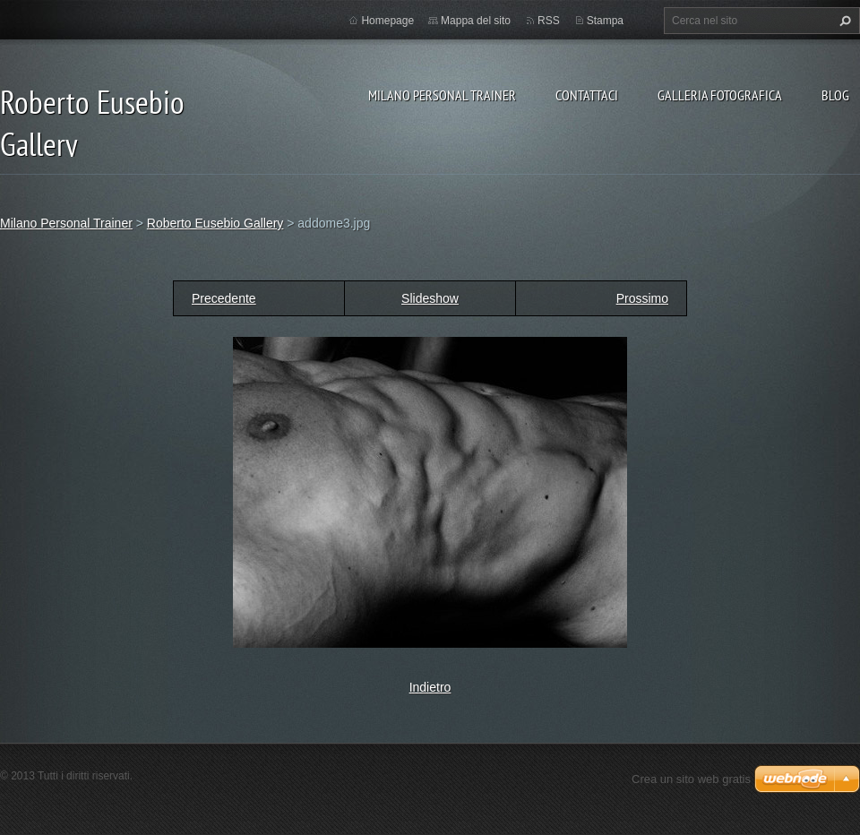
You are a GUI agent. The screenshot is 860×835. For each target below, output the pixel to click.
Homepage (387, 20)
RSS (549, 20)
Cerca (843, 20)
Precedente (224, 298)
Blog (835, 95)
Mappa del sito (476, 20)
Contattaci (586, 95)
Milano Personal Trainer (442, 95)
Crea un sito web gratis (691, 779)
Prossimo (642, 298)
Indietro (430, 687)
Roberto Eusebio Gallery (215, 223)
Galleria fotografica (720, 95)
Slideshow (430, 298)
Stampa (605, 20)
